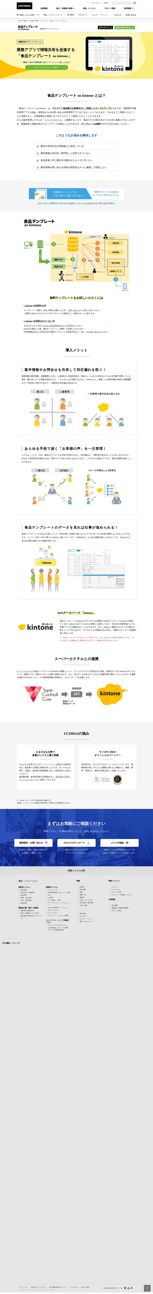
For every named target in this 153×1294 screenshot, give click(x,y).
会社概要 (115, 907)
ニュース (115, 888)
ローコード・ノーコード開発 (58, 917)
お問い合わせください (98, 332)
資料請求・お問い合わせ (31, 843)
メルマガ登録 (117, 843)
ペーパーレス (52, 891)
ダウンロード (104, 27)
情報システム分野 (28, 20)
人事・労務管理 (26, 902)
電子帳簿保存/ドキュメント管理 (59, 894)
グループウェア (53, 912)
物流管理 (24, 904)
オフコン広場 (116, 893)
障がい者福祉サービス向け (30, 914)
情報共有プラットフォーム (38, 27)
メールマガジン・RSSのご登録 (79, 1288)
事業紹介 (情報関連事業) (120, 909)
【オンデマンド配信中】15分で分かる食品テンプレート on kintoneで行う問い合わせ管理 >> (76, 203)
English (106, 3)
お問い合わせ (131, 15)
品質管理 (24, 896)
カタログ (117, 15)
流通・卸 (83, 896)
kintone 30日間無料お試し (54, 326)
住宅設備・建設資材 (87, 904)
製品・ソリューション (52, 15)
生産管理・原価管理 (28, 894)
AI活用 (50, 899)
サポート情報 (116, 912)
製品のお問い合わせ (123, 27)
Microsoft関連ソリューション (58, 909)
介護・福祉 (83, 907)
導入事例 (70, 15)
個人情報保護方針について (57, 1288)
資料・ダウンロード (87, 923)
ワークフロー (52, 914)
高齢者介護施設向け (28, 912)
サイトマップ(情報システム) (121, 896)
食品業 (82, 888)
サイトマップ (95, 3)
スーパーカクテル (53, 120)
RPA (49, 896)
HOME (20, 20)
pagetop (147, 1288)
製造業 (82, 899)
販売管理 (24, 891)
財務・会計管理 (26, 899)
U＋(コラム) (116, 891)
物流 (81, 893)
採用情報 (127, 8)
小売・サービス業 (86, 901)
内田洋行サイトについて (38, 1288)
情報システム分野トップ (29, 15)
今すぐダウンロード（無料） (46, 67)
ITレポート (83, 15)
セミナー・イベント (99, 15)
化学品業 (83, 891)
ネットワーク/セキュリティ (57, 926)
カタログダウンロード (74, 843)
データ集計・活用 (54, 901)
